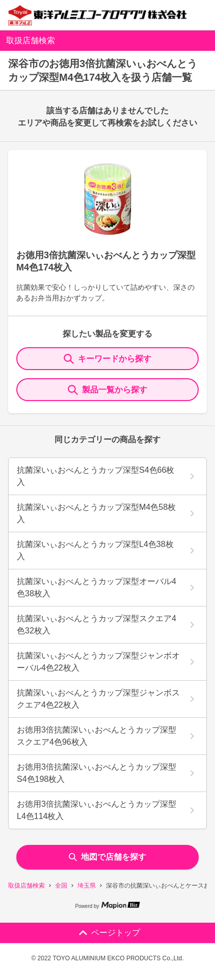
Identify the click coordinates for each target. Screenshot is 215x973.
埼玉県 (86, 885)
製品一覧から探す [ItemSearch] (107, 390)
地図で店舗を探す (107, 857)
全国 (61, 885)
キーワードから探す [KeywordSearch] (107, 359)
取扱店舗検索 (26, 885)
